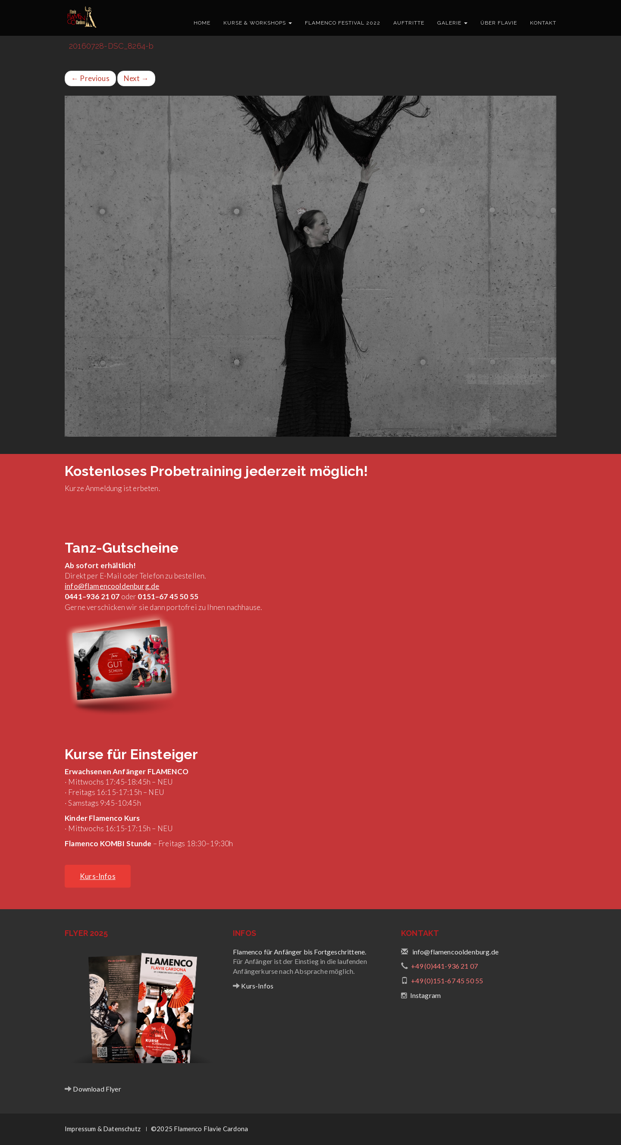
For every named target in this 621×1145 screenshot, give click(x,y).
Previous (90, 78)
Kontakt (543, 23)
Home (202, 23)
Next (136, 78)
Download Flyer (96, 1089)
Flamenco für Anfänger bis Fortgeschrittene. (299, 952)
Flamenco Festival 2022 (342, 23)
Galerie (452, 23)
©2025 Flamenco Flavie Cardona (199, 1128)
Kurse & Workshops (257, 23)
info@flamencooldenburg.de (112, 586)
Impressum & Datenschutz (103, 1128)
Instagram (425, 995)
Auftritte (408, 23)
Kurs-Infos (256, 986)
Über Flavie (498, 23)
